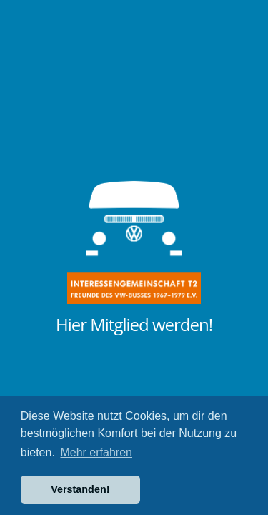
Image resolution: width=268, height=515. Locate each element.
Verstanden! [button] (80, 489)
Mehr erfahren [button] (96, 452)
